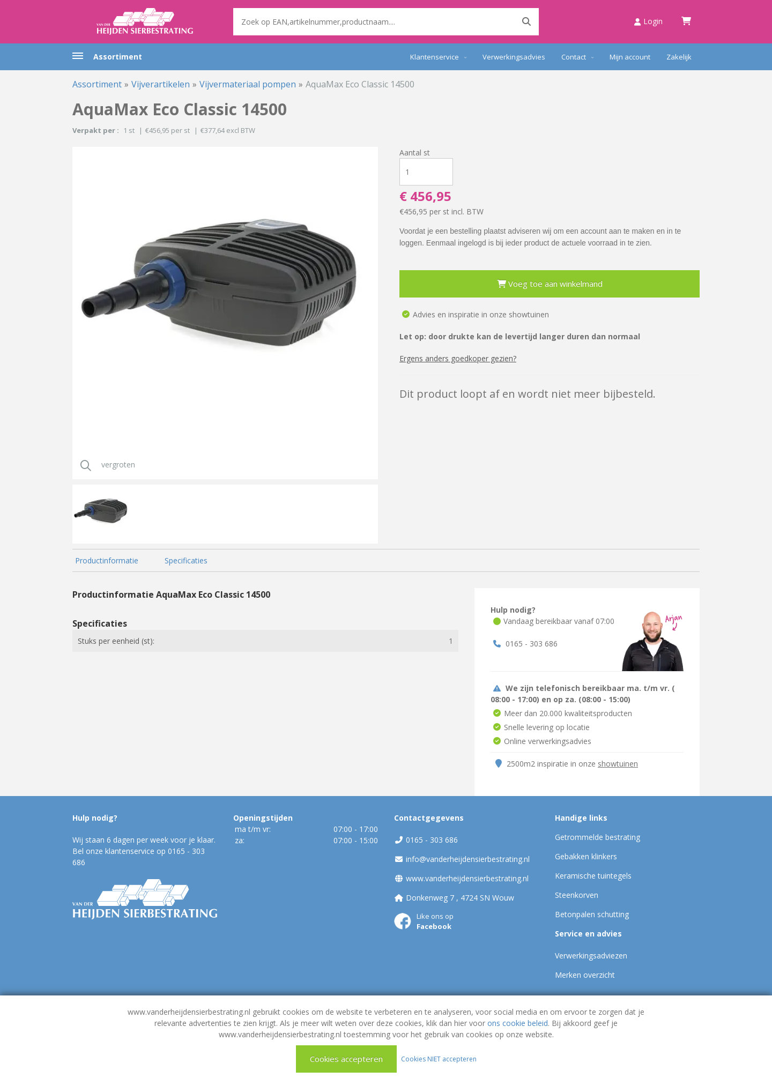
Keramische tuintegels (593, 876)
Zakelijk (679, 57)
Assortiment (117, 56)
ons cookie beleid (517, 1023)
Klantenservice (434, 57)
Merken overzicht (585, 975)
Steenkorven (576, 895)
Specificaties (186, 560)
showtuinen (618, 764)
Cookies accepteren (346, 1058)
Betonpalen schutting (592, 914)
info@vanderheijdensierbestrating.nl (468, 859)
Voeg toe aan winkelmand (550, 283)
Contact (573, 57)
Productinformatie (106, 560)
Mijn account (630, 57)
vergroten (103, 464)
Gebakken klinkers (586, 856)
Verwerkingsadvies (513, 57)
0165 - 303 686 (532, 643)
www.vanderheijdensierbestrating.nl (467, 878)
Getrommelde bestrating (597, 837)
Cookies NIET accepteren (439, 1058)
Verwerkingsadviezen (591, 955)
